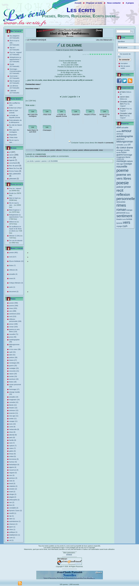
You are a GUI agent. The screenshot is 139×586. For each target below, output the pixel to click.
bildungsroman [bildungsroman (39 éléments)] (124, 141)
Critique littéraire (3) (16, 283)
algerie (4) (12, 467)
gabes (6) (12, 451)
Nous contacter (114, 3)
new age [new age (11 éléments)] (119, 164)
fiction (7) (12, 265)
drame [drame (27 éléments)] (130, 147)
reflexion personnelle (91, 150)
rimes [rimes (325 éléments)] (121, 205)
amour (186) (13, 324)
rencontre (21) (14, 371)
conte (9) (12, 427)
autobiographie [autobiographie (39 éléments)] (124, 136)
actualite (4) (13, 274)
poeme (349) (13, 305)
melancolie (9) (14, 429)
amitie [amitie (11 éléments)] (118, 131)
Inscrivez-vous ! (33, 88)
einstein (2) (13, 489)
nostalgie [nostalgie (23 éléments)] (127, 163)
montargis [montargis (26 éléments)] (121, 161)
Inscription (124, 63)
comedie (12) (13, 402)
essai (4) (12, 278)
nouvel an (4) (13, 470)
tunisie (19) (13, 376)
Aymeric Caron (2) (15, 510)
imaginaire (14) (14, 399)
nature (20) (13, 374)
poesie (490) (13, 303)
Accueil (78, 3)
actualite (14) (13, 397)
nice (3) (11, 475)
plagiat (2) (12, 497)
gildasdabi (12, 178)
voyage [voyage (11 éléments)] (119, 226)
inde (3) (11, 481)
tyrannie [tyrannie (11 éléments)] (119, 223)
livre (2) (11, 505)
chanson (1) (13, 524)
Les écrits (81, 10)
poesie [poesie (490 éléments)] (122, 182)
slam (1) (12, 518)
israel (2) (12, 491)
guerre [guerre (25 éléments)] (119, 155)
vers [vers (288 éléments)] (126, 222)
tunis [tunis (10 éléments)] (124, 219)
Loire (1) (12, 537)
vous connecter (40, 156)
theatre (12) (13, 408)
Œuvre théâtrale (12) (18, 261)
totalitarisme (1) (14, 535)
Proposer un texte (94, 3)
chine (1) (12, 529)
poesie (52, 150)
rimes (101, 150)
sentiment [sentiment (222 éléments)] (124, 216)
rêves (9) (12, 432)
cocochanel (13, 163)
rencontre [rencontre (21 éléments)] (120, 202)
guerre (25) (13, 365)
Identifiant (121, 41)
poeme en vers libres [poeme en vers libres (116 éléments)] (123, 176)
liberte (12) (13, 405)
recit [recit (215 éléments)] (119, 190)
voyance (69, 554)
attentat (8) (13, 435)
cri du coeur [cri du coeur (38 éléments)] (123, 146)
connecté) (109, 143)
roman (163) (13, 327)
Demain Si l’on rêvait (104, 115)
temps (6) (12, 454)
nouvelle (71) (13, 334)
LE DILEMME (53, 161)
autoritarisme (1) (14, 521)
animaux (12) (13, 410)
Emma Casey (13, 171)
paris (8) (12, 437)
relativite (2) (13, 486)
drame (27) (13, 360)
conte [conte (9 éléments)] (125, 145)
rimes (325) (13, 308)
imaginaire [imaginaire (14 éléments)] (120, 157)
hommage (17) (14, 389)
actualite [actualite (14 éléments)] (124, 127)
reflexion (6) (13, 270)
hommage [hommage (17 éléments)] (127, 155)
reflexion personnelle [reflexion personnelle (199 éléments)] (125, 197)
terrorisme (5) (13, 459)
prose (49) (12, 337)
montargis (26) (14, 363)
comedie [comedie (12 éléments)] (119, 145)
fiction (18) (12, 382)
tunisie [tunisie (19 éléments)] (129, 219)
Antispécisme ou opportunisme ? (15, 217)
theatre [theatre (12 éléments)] (119, 219)
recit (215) (12, 316)
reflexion (59, 150)
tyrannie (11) (13, 413)
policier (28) (13, 357)
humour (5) (13, 462)
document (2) (18, 292)
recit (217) (18, 257)
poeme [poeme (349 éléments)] (122, 170)
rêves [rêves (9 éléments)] (128, 213)
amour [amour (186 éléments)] (126, 131)
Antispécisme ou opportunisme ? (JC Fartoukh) (15, 59)
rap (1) (11, 516)
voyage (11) (13, 421)
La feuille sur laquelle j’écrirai (61, 115)
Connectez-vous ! (33, 84)
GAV (10, 157)
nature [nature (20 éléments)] (130, 161)
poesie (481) (18, 253)
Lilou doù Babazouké (104, 40)
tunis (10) (12, 424)
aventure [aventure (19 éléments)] (120, 139)
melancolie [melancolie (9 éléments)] (120, 159)
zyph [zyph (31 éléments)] (124, 226)
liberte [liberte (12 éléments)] (127, 157)
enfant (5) (12, 456)
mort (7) (12, 443)
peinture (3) (13, 478)
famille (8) (12, 440)
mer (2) (11, 502)
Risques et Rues (90, 114)
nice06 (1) (12, 513)
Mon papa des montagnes (33, 115)
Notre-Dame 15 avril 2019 (32, 131)
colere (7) (12, 448)
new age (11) (13, 416)
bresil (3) (12, 483)
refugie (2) (12, 494)
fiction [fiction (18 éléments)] (123, 152)
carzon (11, 155)
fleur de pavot (14, 165)
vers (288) (12, 311)
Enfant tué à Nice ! (15, 108)
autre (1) (12, 287)
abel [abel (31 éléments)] (118, 127)
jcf (10, 152)
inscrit (100, 143)
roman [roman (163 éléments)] (121, 209)
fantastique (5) (14, 464)
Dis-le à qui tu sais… (15, 205)
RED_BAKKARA (15, 174)
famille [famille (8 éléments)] (118, 152)
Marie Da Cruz (14, 168)
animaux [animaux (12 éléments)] (119, 134)
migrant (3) (13, 472)
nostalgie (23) (14, 368)
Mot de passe (122, 47)
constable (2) (13, 508)
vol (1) (11, 540)
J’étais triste (13, 137)
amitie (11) (13, 418)
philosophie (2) (14, 500)
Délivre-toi (123, 99)
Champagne (47, 130)
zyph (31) (12, 352)
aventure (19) (13, 379)
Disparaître (13, 135)
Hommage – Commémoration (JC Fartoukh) (15, 71)
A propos (130, 3)
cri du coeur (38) (14, 349)
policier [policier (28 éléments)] (120, 187)
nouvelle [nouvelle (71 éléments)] (121, 166)
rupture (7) (12, 445)
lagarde (11, 160)
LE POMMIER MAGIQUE (36, 40)
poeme (47, 150)
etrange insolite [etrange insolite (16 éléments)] (123, 150)
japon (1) (12, 527)
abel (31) (12, 355)
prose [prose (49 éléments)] (127, 186)
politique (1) (13, 532)
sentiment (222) (14, 314)
